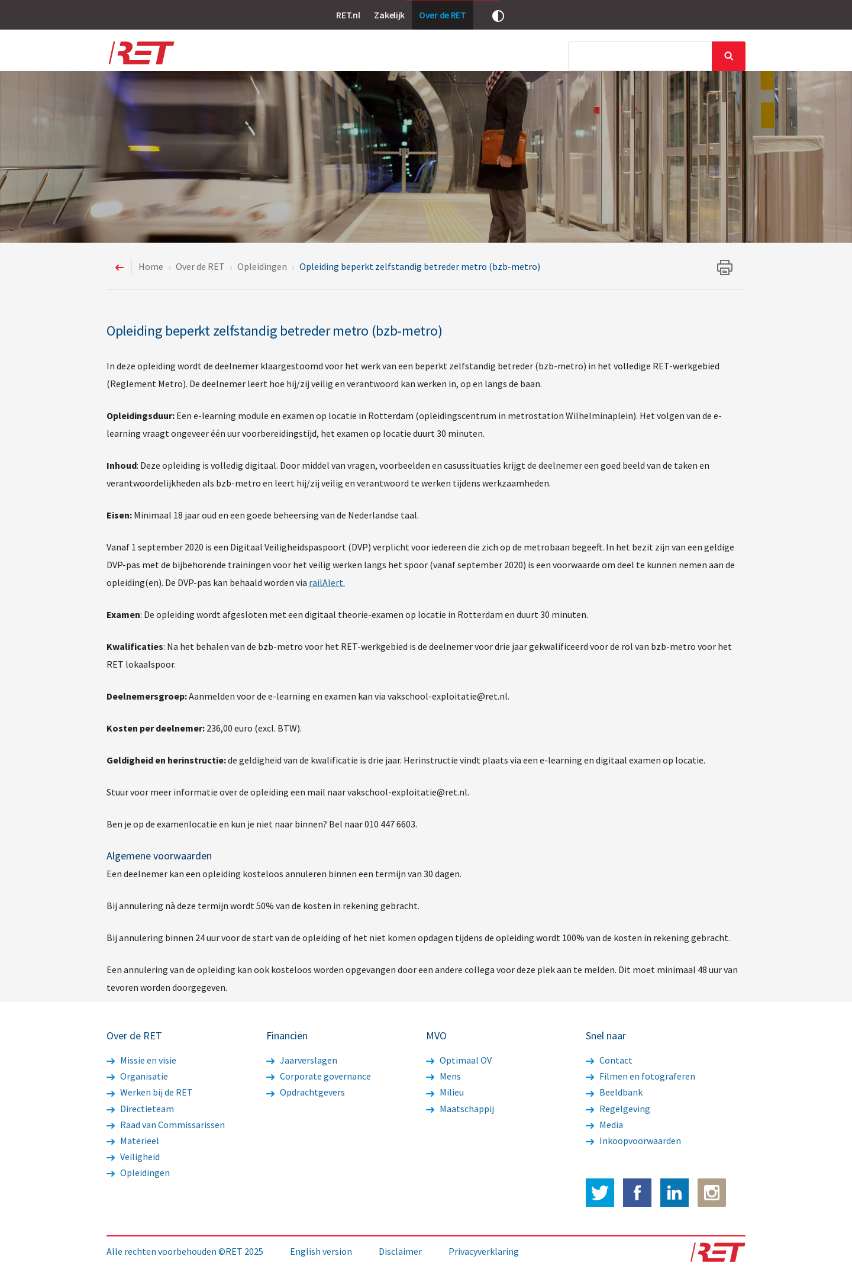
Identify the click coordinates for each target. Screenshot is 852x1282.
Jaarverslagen (301, 1060)
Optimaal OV (459, 1060)
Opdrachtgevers (305, 1092)
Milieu (445, 1092)
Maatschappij (460, 1108)
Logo (140, 56)
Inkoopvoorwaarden (633, 1140)
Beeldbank (614, 1092)
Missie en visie (141, 1060)
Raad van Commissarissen (165, 1124)
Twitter (600, 1192)
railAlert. (327, 582)
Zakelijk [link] (389, 15)
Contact (609, 1060)
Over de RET (233, 58)
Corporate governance (318, 1076)
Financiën (443, 58)
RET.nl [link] (348, 15)
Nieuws (295, 58)
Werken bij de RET (149, 1092)
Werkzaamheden (363, 58)
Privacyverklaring (483, 1251)
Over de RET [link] (442, 15)
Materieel (132, 1140)
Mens (443, 1076)
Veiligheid (133, 1156)
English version (321, 1251)
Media (542, 58)
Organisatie (137, 1076)
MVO (497, 58)
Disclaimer (400, 1251)
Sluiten (729, 56)
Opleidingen (138, 1172)
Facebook (637, 1192)
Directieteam (140, 1108)
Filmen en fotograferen (640, 1076)
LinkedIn (674, 1192)
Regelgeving (618, 1108)
